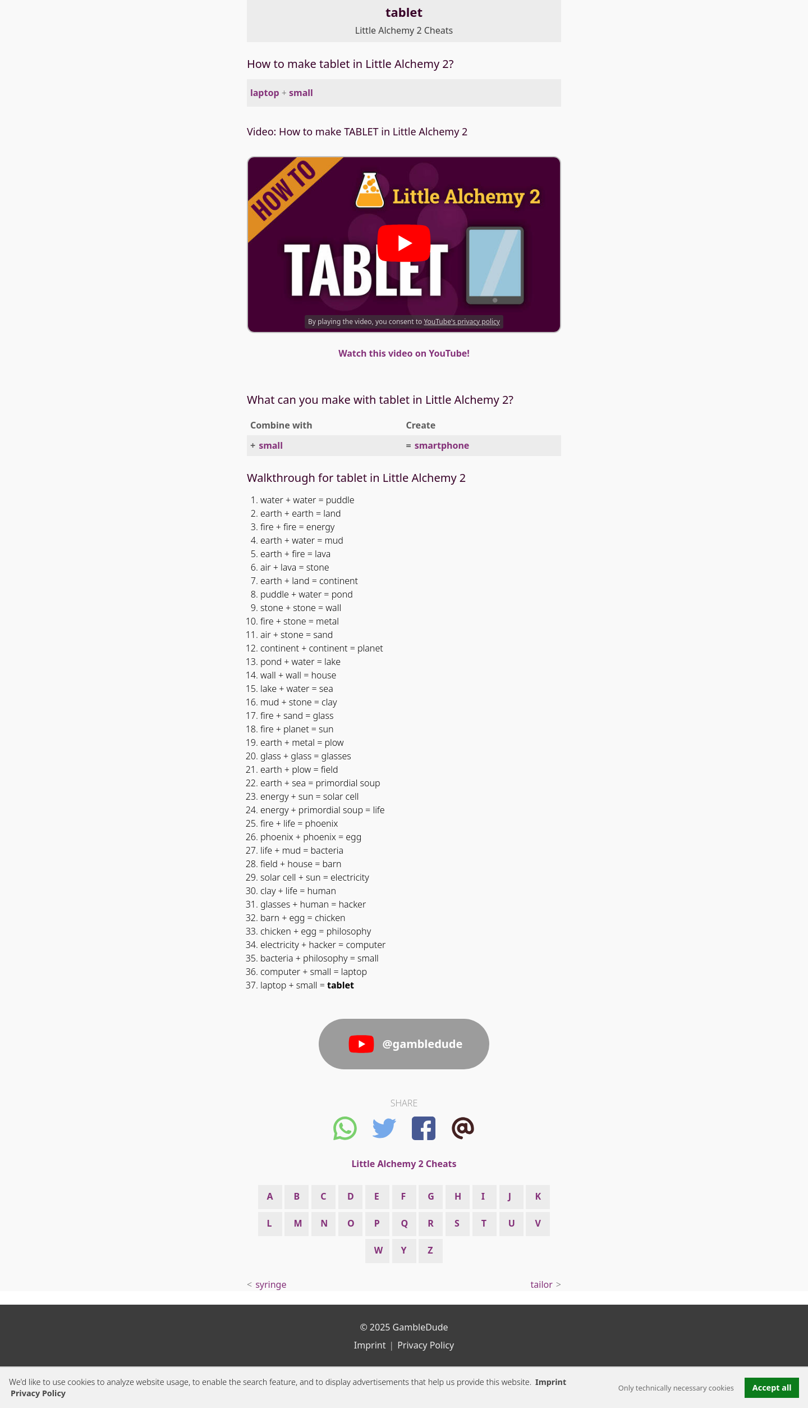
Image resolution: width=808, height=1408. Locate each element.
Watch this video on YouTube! (404, 353)
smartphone (442, 445)
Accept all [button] (772, 1387)
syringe (270, 1284)
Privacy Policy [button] (38, 1393)
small (301, 92)
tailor (542, 1284)
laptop (264, 92)
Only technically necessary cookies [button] (676, 1388)
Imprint (550, 1382)
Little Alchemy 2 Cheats (404, 30)
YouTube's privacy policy (462, 321)
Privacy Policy (425, 1345)
